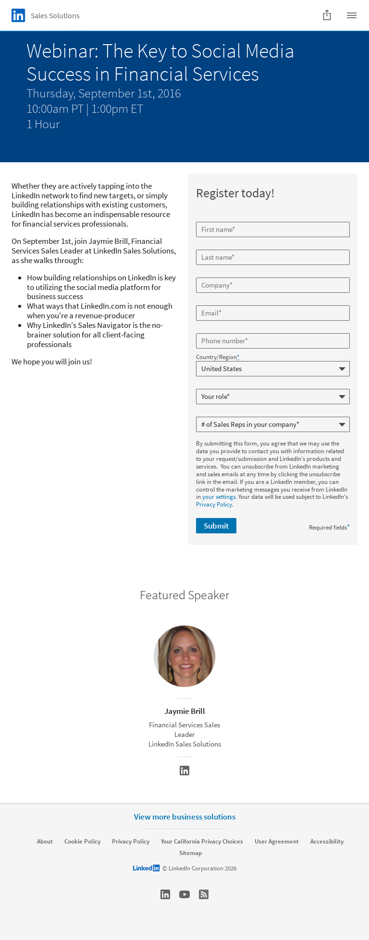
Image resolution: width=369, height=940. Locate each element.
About (45, 841)
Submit (216, 525)
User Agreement (277, 841)
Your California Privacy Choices (202, 841)
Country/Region (217, 357)
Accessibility (327, 841)
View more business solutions (184, 816)
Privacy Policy (214, 504)
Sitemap (190, 853)
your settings (218, 497)
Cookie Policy (82, 841)
